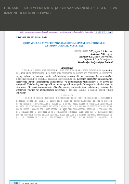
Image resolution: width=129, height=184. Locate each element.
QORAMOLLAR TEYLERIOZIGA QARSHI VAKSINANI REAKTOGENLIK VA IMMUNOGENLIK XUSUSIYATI (60, 10)
